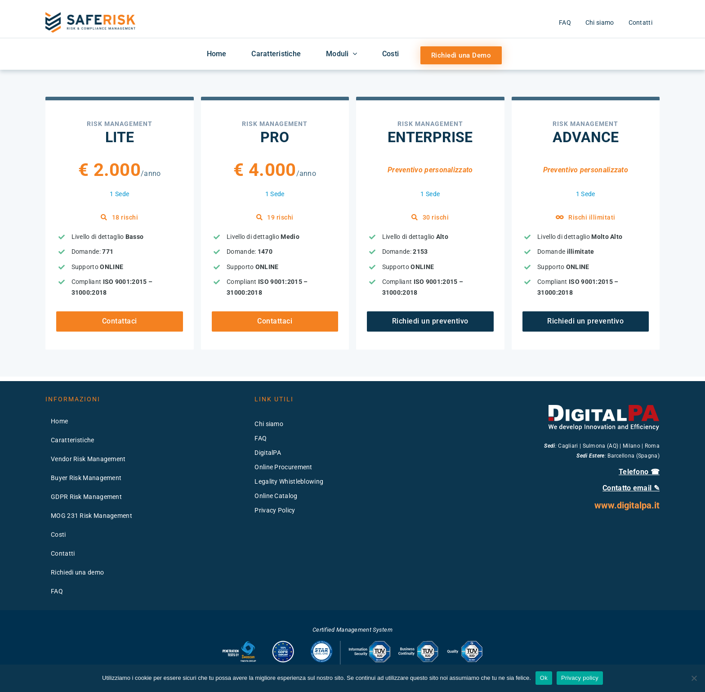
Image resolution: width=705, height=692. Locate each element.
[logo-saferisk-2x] (90, 15)
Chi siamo (268, 423)
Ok (544, 677)
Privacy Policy (274, 510)
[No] (693, 678)
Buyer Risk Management (86, 477)
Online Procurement (283, 467)
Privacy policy (579, 677)
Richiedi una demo (77, 572)
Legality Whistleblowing (288, 481)
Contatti (63, 553)
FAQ (57, 591)
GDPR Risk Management (86, 496)
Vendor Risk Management (88, 459)
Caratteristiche (72, 440)
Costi (58, 534)
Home (59, 421)
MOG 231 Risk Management (91, 515)
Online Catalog (275, 495)
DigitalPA (267, 452)
